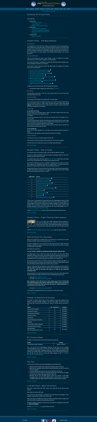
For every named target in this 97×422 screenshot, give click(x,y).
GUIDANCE (32, 9)
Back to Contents (31, 145)
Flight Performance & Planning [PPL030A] (41, 83)
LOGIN (61, 9)
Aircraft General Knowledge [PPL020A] (41, 73)
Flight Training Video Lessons (40, 25)
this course (56, 88)
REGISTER (57, 9)
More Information (36, 36)
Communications (42, 193)
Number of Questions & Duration (40, 30)
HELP (64, 9)
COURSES (37, 9)
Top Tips (34, 33)
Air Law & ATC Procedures (44, 178)
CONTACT (69, 9)
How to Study (35, 24)
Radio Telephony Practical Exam (40, 31)
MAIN (27, 9)
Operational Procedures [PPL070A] (40, 72)
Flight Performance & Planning (45, 197)
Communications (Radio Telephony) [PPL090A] (43, 80)
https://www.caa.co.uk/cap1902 (43, 278)
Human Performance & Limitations (46, 188)
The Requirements (37, 22)
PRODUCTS (42, 9)
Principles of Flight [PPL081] (38, 75)
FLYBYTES (48, 9)
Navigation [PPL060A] (36, 82)
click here (53, 241)
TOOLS (52, 9)
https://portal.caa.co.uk (41, 277)
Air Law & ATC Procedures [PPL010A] (40, 70)
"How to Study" (53, 159)
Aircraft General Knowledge (45, 183)
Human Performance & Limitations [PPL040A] (42, 77)
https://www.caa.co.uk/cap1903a (43, 288)
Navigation (40, 195)
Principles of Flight (42, 185)
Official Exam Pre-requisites (39, 28)
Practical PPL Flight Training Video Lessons (42, 230)
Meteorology (41, 190)
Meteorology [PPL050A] (37, 78)
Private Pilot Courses (36, 210)
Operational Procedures (44, 181)
